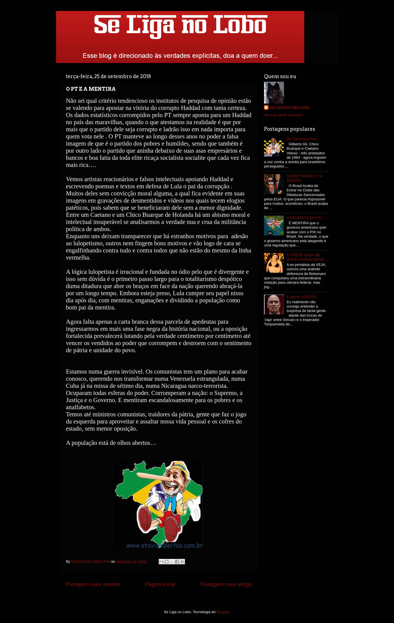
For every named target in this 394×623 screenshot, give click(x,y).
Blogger (223, 612)
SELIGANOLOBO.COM (289, 108)
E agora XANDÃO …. (304, 297)
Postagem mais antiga (226, 584)
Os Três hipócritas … (303, 139)
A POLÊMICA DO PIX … (306, 218)
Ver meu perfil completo (283, 115)
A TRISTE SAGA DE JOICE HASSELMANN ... (307, 257)
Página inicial (160, 584)
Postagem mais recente (93, 584)
